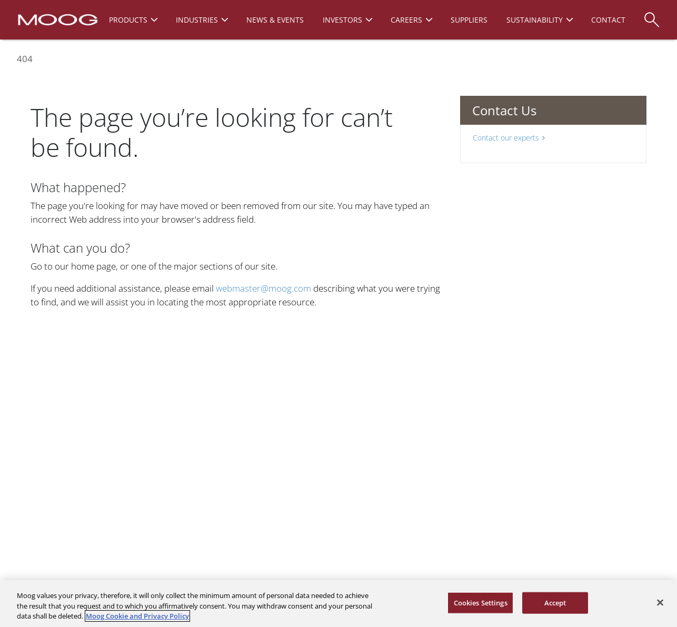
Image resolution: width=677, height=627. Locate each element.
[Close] (660, 602)
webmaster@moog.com (263, 288)
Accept (555, 602)
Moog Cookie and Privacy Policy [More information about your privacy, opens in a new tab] (137, 616)
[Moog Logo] (56, 19)
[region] (338, 603)
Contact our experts (509, 138)
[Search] (651, 14)
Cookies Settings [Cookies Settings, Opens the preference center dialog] (480, 602)
